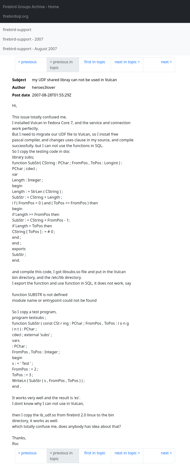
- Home (31, 6)
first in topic (94, 61)
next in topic (126, 61)
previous (28, 61)
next (165, 61)
